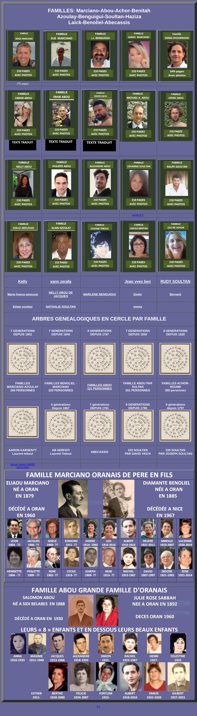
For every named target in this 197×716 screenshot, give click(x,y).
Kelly (22, 281)
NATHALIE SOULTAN (61, 306)
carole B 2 (138, 215)
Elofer (137, 294)
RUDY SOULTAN (175, 281)
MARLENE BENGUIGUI (99, 294)
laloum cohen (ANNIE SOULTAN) (22, 466)
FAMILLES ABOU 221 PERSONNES (99, 386)
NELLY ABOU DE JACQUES (61, 294)
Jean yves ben (138, 281)
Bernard (175, 294)
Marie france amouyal (22, 294)
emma (137, 306)
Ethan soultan (23, 306)
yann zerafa (60, 281)
